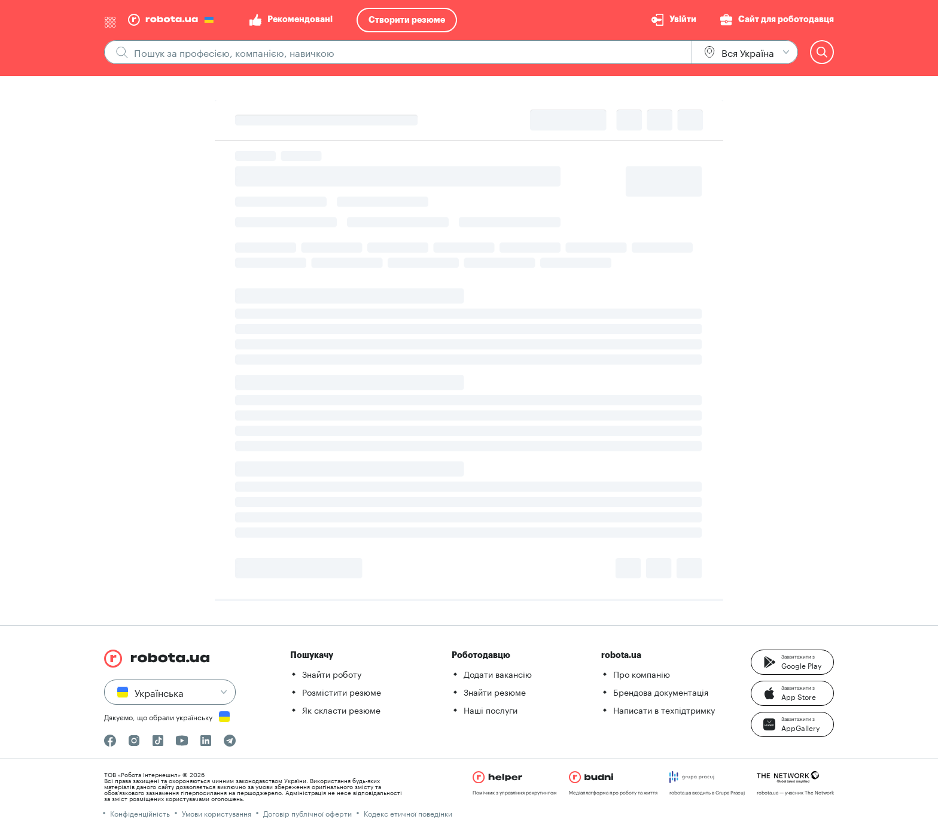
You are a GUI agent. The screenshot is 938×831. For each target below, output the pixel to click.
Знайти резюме (495, 691)
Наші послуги (490, 709)
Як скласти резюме (341, 709)
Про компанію (641, 673)
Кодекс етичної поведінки (408, 812)
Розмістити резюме (341, 691)
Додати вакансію (498, 673)
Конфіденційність (140, 812)
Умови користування (216, 812)
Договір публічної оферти (307, 812)
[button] (792, 662)
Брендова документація (660, 691)
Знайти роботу (331, 673)
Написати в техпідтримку (664, 709)
